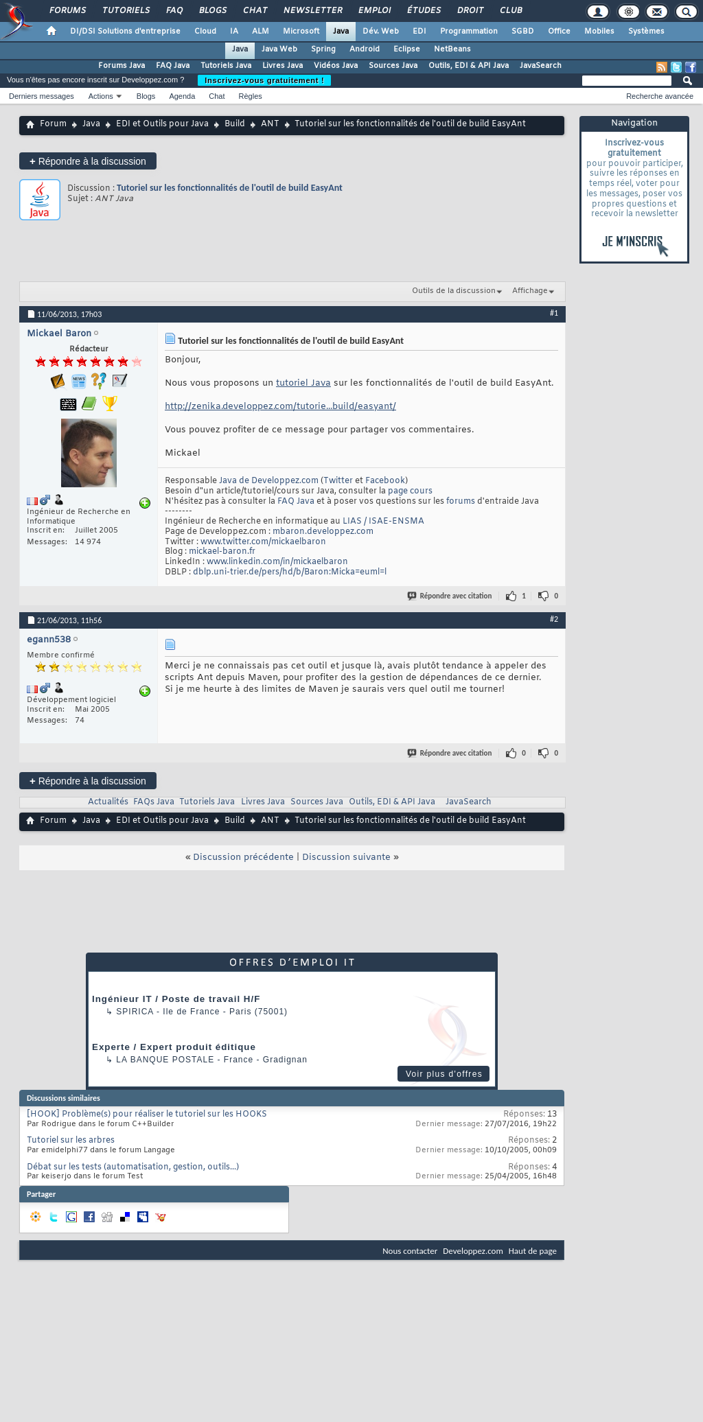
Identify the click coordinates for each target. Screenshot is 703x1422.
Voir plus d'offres (444, 1074)
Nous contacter (409, 1251)
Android (364, 49)
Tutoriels (125, 10)
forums (460, 501)
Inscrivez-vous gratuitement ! (264, 80)
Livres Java (282, 66)
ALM (260, 31)
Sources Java (393, 66)
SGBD (522, 31)
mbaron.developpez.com (323, 531)
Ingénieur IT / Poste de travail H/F (176, 999)
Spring (323, 49)
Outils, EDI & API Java (468, 66)
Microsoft (301, 31)
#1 (554, 313)
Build (234, 124)
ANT (270, 124)
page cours (410, 491)
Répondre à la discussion (88, 161)
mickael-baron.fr (222, 551)
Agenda (182, 96)
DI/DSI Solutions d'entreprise (125, 31)
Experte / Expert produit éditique (174, 1047)
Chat (254, 10)
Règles (250, 96)
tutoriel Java (303, 383)
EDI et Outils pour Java (162, 124)
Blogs (212, 10)
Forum (53, 124)
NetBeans (452, 49)
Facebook (385, 481)
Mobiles (599, 31)
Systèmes (646, 31)
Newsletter (312, 10)
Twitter (338, 481)
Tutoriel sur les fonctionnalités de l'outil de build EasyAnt (230, 188)
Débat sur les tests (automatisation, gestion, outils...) (133, 1167)
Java (341, 31)
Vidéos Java (336, 66)
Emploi (373, 10)
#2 (554, 619)
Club (510, 10)
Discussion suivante (346, 857)
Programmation (469, 31)
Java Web (279, 49)
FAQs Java (153, 802)
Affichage (530, 291)
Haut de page (533, 1251)
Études (423, 10)
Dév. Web (380, 31)
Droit (469, 10)
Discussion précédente (243, 857)
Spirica (134, 1011)
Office (559, 31)
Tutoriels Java (225, 66)
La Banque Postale (165, 1059)
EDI (419, 31)
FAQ (173, 10)
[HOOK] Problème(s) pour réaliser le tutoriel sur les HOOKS (147, 1114)
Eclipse (406, 49)
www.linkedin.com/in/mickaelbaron (277, 562)
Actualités (108, 802)
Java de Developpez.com (269, 481)
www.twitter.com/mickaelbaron (263, 542)
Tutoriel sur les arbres (71, 1140)
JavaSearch (541, 66)
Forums (67, 10)
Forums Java (121, 66)
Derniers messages (41, 96)
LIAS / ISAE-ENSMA (383, 521)
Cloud (205, 31)
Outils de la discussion (454, 291)
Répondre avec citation (450, 596)
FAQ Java (172, 66)
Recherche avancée (659, 96)
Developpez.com (473, 1251)
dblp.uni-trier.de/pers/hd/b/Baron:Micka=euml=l (290, 572)
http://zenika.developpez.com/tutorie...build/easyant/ (280, 406)
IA (234, 31)
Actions (101, 96)
